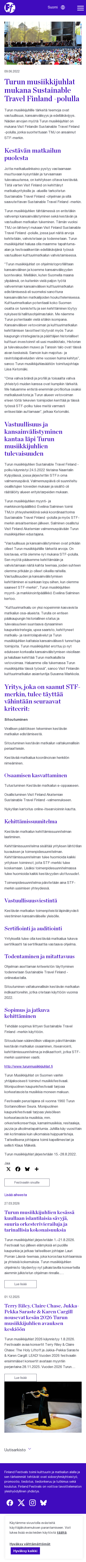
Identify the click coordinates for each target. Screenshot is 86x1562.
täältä (62, 1532)
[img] (10, 1503)
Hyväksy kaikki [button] (25, 1551)
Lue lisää (20, 1284)
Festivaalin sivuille (27, 1182)
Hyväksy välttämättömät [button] (30, 1544)
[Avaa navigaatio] (80, 8)
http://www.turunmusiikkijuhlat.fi (28, 1066)
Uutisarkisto (15, 1449)
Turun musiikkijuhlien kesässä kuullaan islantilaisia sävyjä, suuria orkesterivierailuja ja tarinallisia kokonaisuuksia (39, 1221)
